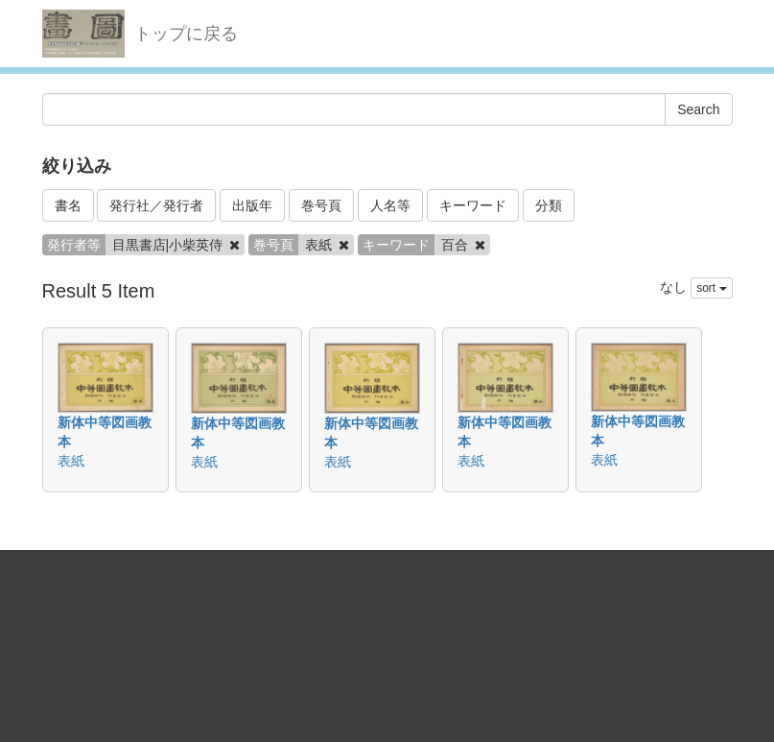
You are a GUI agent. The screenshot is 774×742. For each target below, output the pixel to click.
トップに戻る (186, 33)
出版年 (252, 205)
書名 (68, 205)
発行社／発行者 (156, 205)
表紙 (71, 460)
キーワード (472, 205)
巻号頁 (321, 205)
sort (711, 288)
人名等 (390, 205)
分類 (548, 205)
